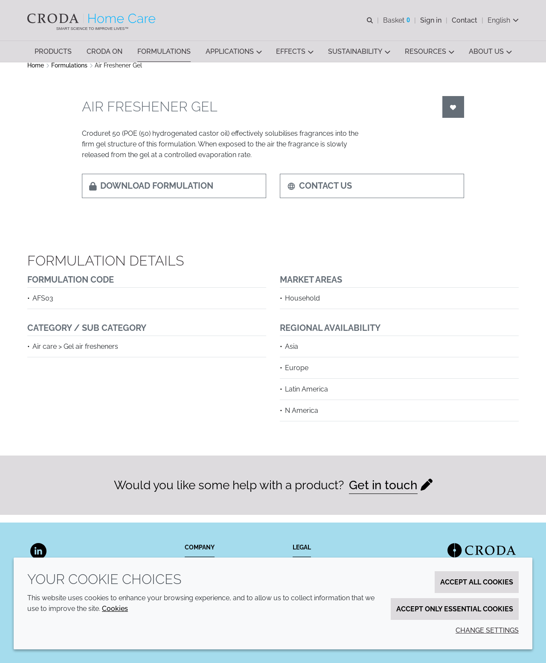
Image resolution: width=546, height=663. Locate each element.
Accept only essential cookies (454, 609)
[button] (53, 51)
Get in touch (383, 493)
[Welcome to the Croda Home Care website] (92, 18)
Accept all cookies (476, 582)
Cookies (115, 609)
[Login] (453, 115)
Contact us (319, 193)
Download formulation (151, 193)
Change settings (487, 630)
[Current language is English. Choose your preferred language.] (503, 20)
